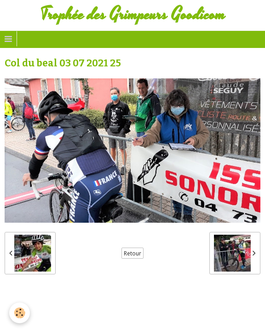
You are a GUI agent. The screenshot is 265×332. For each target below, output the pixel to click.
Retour (132, 253)
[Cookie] (19, 312)
